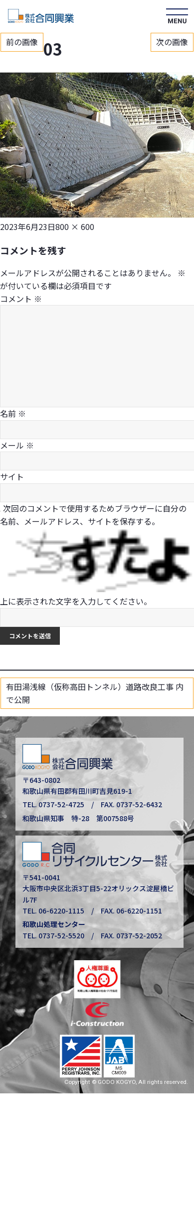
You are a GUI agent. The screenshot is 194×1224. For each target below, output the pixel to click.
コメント (21, 299)
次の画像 (172, 42)
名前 (13, 413)
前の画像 (22, 42)
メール (17, 445)
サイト (12, 476)
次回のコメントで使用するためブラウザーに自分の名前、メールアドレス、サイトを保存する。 (93, 514)
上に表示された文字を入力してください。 (76, 601)
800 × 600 (74, 226)
